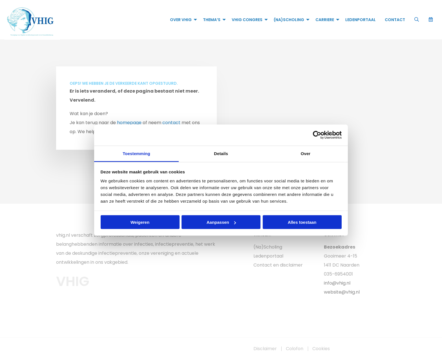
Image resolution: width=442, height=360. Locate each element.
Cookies (321, 348)
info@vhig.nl (337, 283)
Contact (395, 20)
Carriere (324, 20)
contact (171, 122)
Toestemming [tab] (136, 153)
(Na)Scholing (289, 20)
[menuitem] (181, 20)
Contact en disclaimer (278, 265)
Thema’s (211, 20)
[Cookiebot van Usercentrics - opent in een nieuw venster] (317, 135)
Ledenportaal (360, 20)
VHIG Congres (247, 20)
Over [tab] (306, 153)
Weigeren (140, 222)
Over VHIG (181, 20)
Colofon (294, 348)
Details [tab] (221, 153)
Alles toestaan (302, 222)
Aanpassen (221, 222)
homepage (129, 122)
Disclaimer (265, 348)
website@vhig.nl (342, 292)
